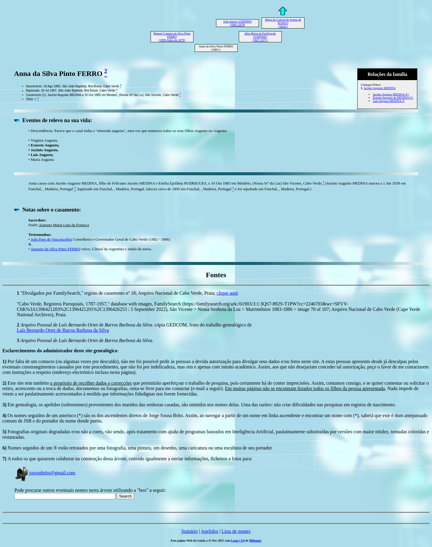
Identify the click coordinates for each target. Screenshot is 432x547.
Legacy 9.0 (237, 540)
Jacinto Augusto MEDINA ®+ (391, 94)
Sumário (190, 531)
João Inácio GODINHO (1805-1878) (237, 23)
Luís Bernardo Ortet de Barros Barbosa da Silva (63, 330)
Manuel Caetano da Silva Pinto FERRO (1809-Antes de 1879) (171, 37)
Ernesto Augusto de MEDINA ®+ (393, 97)
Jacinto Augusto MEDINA (380, 88)
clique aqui (227, 293)
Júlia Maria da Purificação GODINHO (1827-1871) (260, 37)
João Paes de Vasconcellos (51, 239)
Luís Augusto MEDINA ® (388, 101)
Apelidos (209, 531)
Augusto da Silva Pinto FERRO (55, 249)
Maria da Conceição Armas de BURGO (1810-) (283, 23)
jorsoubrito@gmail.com (44, 472)
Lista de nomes (235, 531)
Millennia (255, 540)
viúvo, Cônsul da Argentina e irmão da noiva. (116, 249)
